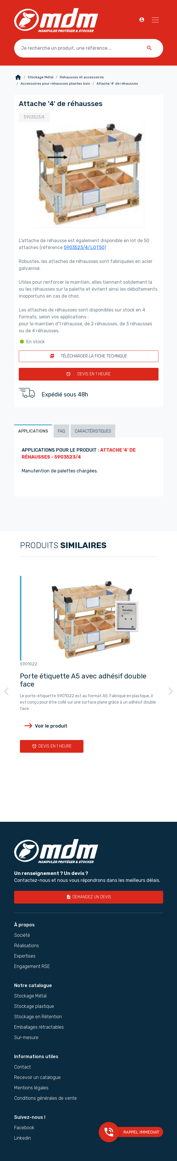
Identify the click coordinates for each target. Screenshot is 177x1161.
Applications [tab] (33, 431)
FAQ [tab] (61, 431)
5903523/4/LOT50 (84, 247)
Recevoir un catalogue (37, 1077)
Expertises (25, 956)
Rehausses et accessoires (82, 77)
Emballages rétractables (39, 1027)
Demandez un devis (88, 897)
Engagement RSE (32, 966)
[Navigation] (155, 19)
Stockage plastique (34, 1006)
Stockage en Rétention (38, 1016)
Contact (22, 1067)
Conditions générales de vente (45, 1098)
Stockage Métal (40, 77)
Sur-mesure (26, 1037)
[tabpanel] (88, 466)
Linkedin (22, 1138)
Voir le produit (45, 726)
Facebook (24, 1127)
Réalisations (26, 945)
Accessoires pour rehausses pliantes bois (55, 83)
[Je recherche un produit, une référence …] (88, 48)
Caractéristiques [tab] (93, 431)
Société (22, 935)
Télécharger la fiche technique (88, 356)
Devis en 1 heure (88, 374)
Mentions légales (31, 1087)
